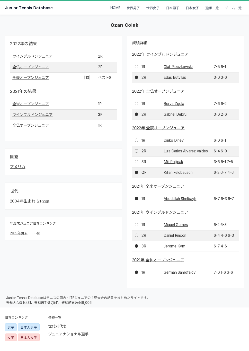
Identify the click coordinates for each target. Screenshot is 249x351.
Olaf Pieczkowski (178, 66)
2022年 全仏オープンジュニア (158, 91)
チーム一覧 (233, 8)
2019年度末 (18, 233)
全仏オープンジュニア (30, 67)
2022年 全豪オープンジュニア (158, 127)
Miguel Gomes (176, 224)
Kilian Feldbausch (178, 172)
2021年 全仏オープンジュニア (158, 259)
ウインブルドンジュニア (32, 56)
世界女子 (153, 8)
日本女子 (192, 8)
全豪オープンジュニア (30, 77)
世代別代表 (57, 326)
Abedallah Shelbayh (180, 198)
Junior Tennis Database (29, 7)
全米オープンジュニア (30, 104)
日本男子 (172, 8)
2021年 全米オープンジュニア (158, 186)
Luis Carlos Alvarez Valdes (186, 151)
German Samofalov (180, 272)
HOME (115, 8)
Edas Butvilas (175, 77)
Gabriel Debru (175, 114)
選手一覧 (212, 8)
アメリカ (17, 166)
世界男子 (133, 8)
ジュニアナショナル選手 (68, 334)
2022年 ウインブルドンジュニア (160, 54)
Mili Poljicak (173, 161)
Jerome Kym (174, 246)
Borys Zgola (174, 103)
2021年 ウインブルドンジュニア (160, 212)
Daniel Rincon (175, 235)
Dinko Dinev (174, 140)
